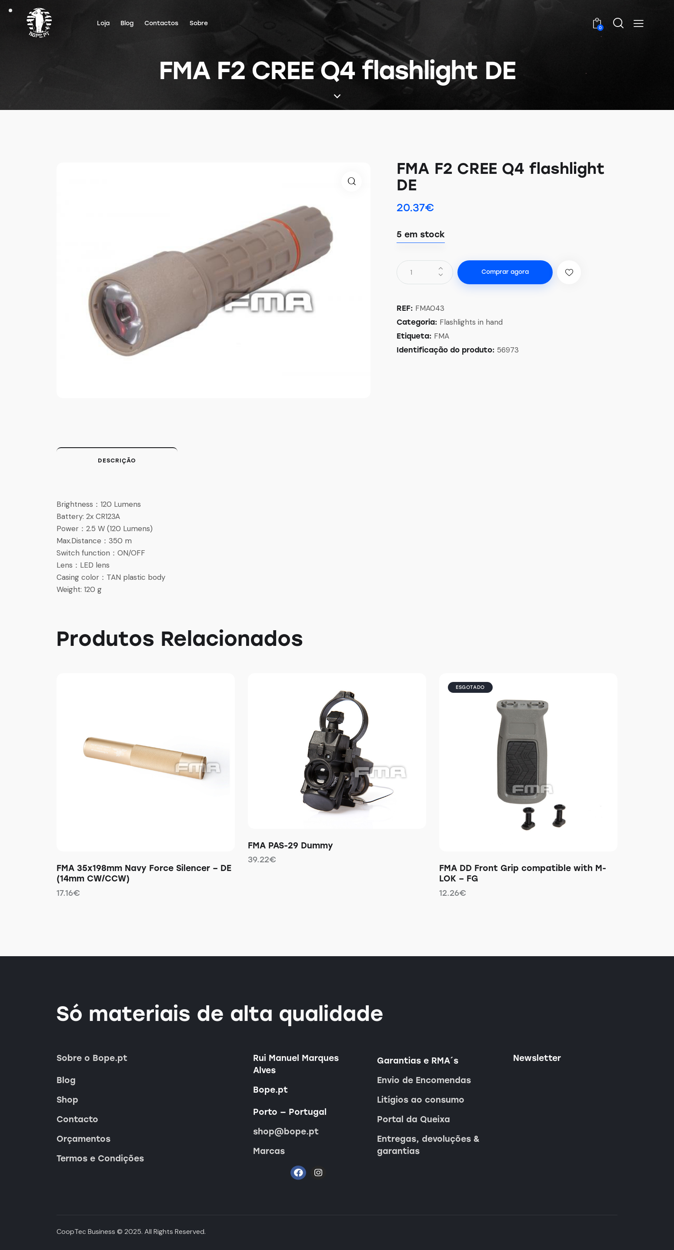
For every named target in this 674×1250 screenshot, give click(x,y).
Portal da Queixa (413, 1119)
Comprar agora (505, 272)
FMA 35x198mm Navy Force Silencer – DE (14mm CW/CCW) (144, 873)
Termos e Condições (100, 1159)
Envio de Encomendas (424, 1080)
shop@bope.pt (286, 1132)
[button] (639, 23)
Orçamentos (83, 1139)
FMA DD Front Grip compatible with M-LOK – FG (522, 873)
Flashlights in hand (471, 322)
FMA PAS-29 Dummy (290, 846)
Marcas (269, 1151)
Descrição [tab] (117, 460)
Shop (67, 1100)
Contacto (77, 1119)
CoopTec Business (86, 1231)
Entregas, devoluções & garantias (428, 1145)
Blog (66, 1080)
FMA (441, 336)
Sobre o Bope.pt (92, 1058)
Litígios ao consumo (420, 1100)
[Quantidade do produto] (425, 272)
